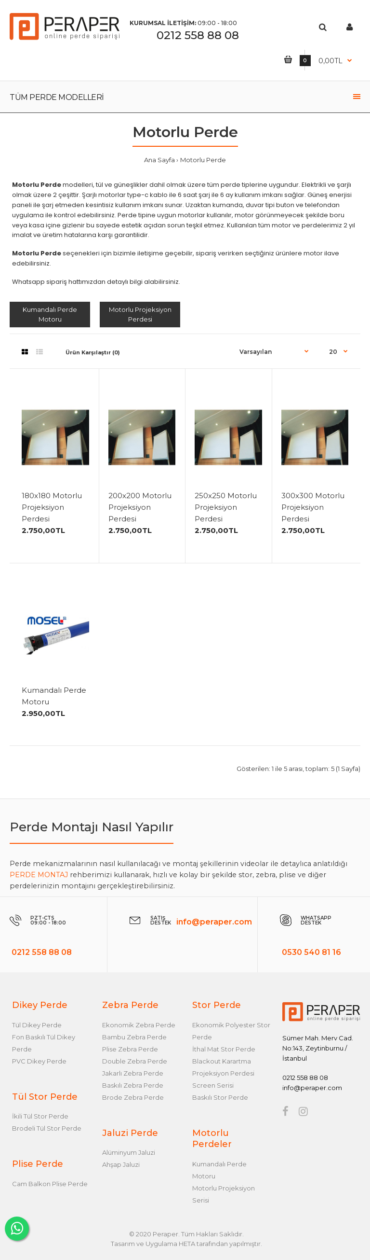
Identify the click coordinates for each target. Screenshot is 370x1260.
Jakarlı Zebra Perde (132, 1073)
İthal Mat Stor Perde (223, 1049)
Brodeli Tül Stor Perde (46, 1128)
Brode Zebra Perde (133, 1097)
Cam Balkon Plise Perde (50, 1184)
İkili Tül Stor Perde (40, 1116)
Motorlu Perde (203, 160)
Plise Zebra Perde (130, 1049)
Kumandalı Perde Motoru (50, 314)
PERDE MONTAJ (39, 874)
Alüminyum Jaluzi (128, 1152)
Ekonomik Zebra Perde (138, 1025)
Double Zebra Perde (134, 1061)
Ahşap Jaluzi (121, 1164)
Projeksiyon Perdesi (223, 1073)
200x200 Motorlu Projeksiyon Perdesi (140, 507)
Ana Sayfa (159, 160)
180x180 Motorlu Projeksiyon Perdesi (52, 507)
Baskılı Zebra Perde (132, 1085)
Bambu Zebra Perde (134, 1037)
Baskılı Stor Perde (220, 1097)
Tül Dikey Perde (37, 1025)
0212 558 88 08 (198, 35)
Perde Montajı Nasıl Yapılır (91, 827)
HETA (187, 1243)
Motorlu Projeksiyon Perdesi (140, 314)
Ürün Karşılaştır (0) (93, 352)
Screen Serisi (213, 1085)
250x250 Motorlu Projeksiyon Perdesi (226, 507)
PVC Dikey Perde (39, 1061)
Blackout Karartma (221, 1061)
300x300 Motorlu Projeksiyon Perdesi (312, 507)
